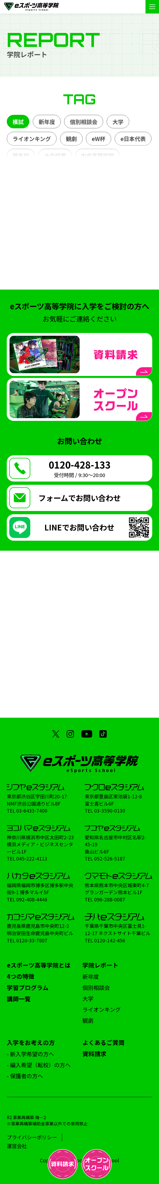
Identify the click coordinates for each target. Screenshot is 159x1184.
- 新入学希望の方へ (30, 1054)
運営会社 (17, 1146)
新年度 (47, 122)
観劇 (71, 139)
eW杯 (98, 139)
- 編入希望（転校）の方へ (39, 1065)
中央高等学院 (97, 156)
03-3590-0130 (109, 810)
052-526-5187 (109, 858)
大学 (117, 122)
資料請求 (94, 1053)
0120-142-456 (109, 940)
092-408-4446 (31, 899)
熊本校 (21, 156)
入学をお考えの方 (31, 1042)
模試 (18, 122)
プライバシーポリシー (32, 1137)
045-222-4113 (31, 858)
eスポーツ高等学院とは (39, 965)
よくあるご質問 (103, 1042)
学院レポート (100, 965)
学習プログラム (28, 987)
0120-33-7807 (31, 940)
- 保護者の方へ (25, 1076)
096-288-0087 (109, 899)
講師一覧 (19, 999)
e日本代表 (133, 139)
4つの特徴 (20, 976)
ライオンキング (32, 139)
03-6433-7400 (31, 810)
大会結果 (55, 156)
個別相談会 (83, 122)
